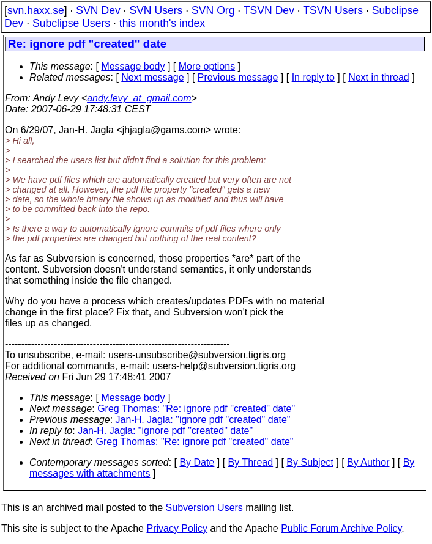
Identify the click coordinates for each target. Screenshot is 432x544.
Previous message (238, 77)
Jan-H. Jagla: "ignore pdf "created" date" (203, 419)
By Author (368, 462)
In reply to (313, 77)
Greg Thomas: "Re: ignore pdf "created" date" (196, 408)
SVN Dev (98, 10)
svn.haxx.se (35, 10)
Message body (133, 66)
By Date (196, 462)
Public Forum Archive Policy (341, 528)
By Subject (309, 462)
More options (207, 66)
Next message (152, 77)
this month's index (162, 23)
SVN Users (155, 10)
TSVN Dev (269, 10)
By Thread (251, 462)
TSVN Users (333, 10)
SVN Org (213, 10)
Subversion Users (204, 507)
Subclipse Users (71, 23)
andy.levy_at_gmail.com (139, 98)
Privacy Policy (176, 528)
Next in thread (378, 77)
